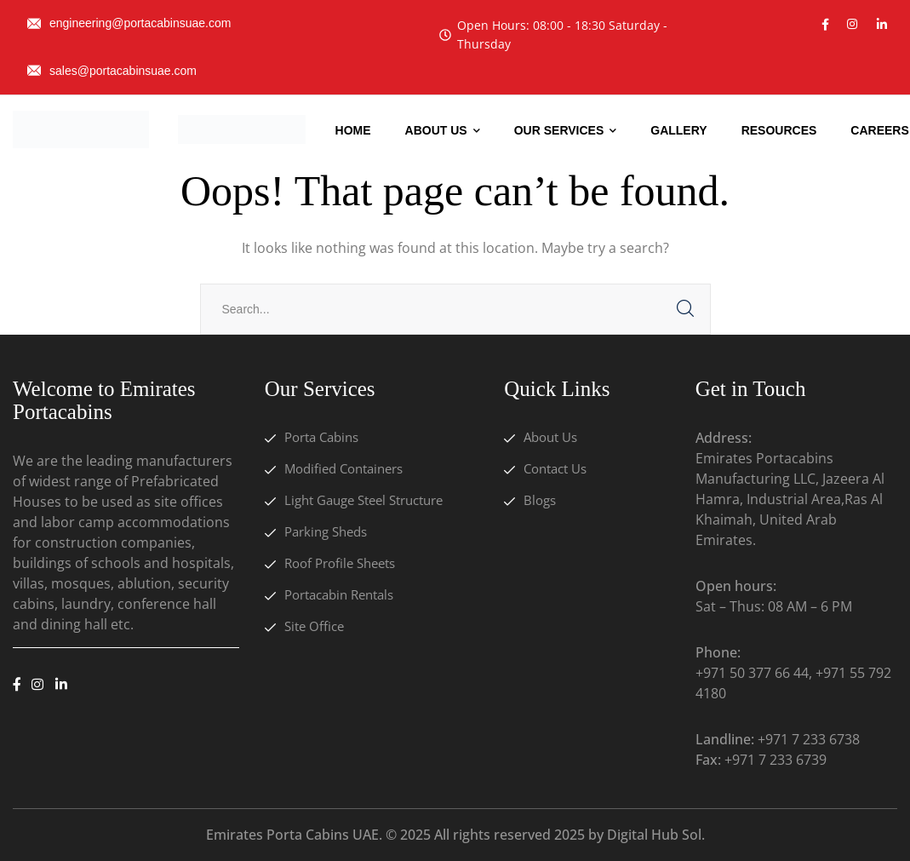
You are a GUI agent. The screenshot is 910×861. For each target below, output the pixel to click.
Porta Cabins (321, 436)
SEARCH (685, 309)
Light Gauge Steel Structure (363, 499)
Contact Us (555, 468)
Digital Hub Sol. (656, 834)
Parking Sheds (325, 531)
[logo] (81, 127)
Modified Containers (343, 468)
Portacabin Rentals (338, 594)
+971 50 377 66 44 (752, 672)
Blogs (540, 499)
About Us (550, 436)
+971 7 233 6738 (809, 739)
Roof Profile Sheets (339, 562)
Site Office (314, 625)
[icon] (825, 25)
